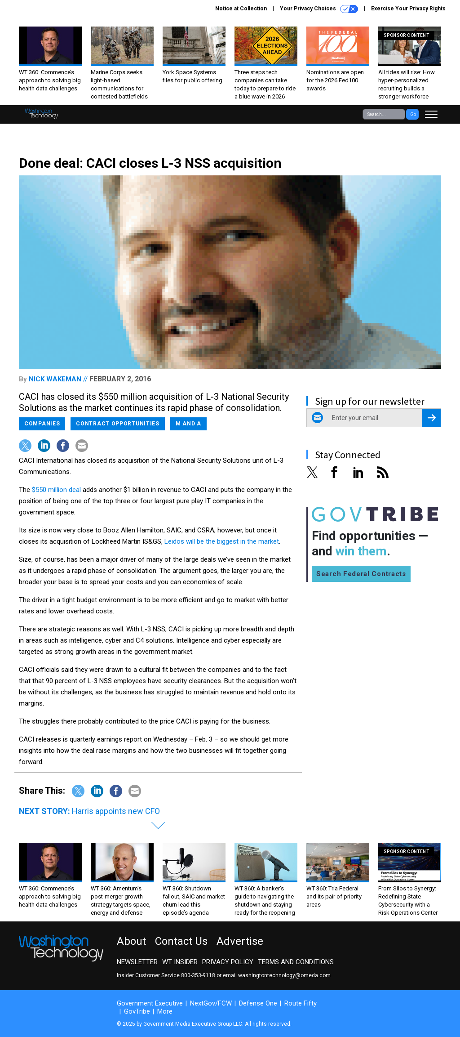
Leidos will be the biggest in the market (221, 541)
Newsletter (137, 962)
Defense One (258, 1003)
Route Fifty (300, 1003)
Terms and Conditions (296, 962)
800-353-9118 (198, 975)
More (164, 1011)
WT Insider (180, 962)
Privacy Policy (227, 962)
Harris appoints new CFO (116, 811)
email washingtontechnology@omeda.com (277, 975)
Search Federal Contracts (361, 574)
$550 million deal (56, 490)
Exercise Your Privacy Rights (408, 8)
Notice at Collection (241, 8)
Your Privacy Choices (319, 9)
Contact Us (181, 941)
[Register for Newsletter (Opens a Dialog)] (431, 418)
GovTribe (137, 1011)
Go (413, 114)
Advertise (240, 941)
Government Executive (150, 1003)
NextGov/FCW (211, 1003)
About (131, 941)
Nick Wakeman (55, 379)
